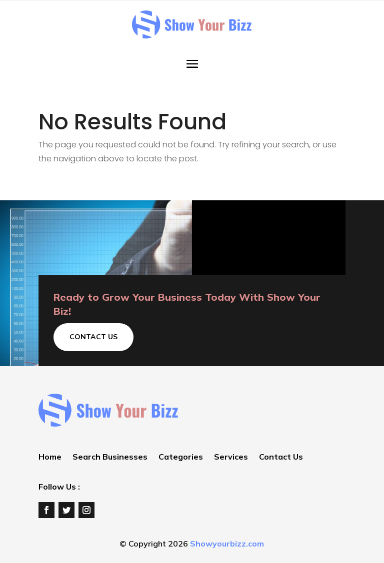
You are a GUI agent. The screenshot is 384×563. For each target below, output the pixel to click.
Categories (180, 457)
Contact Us (94, 336)
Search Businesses (110, 457)
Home (50, 457)
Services (231, 457)
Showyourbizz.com (227, 544)
